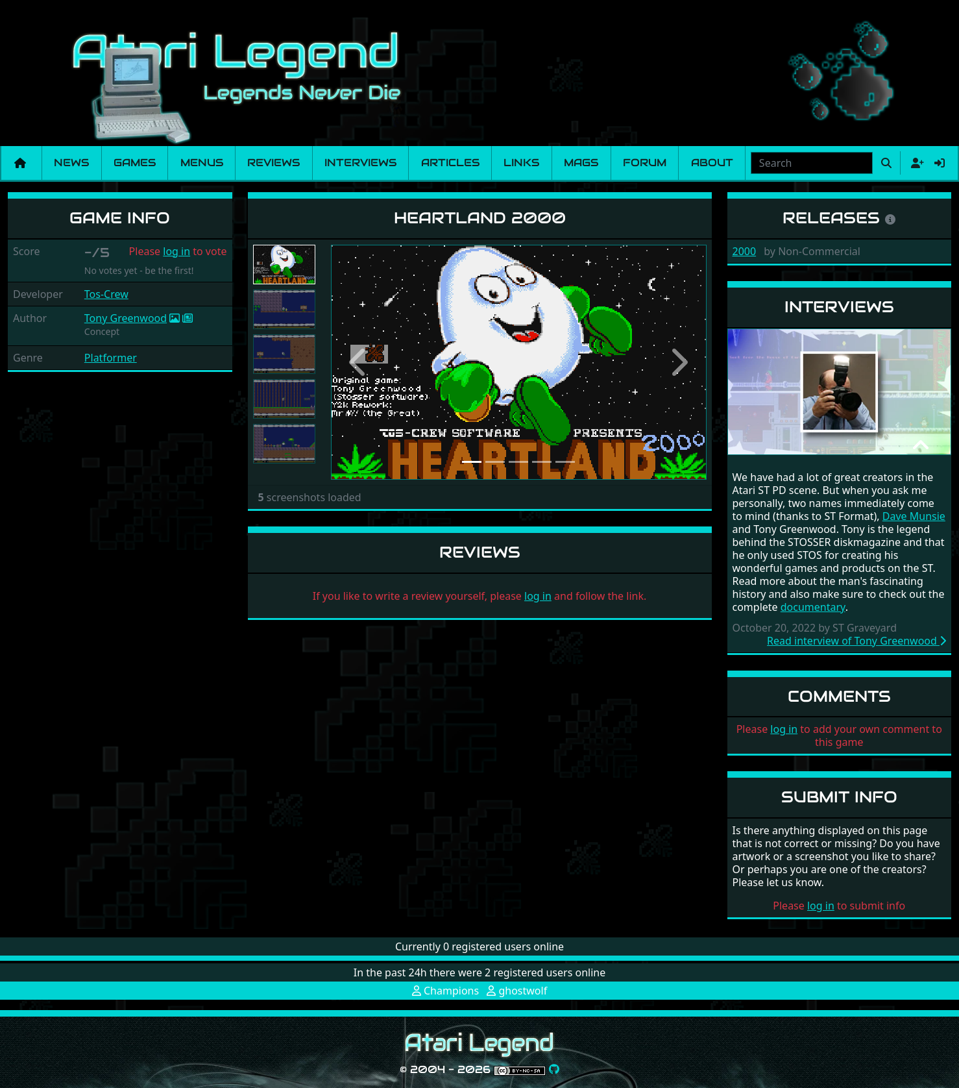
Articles (450, 162)
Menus (201, 162)
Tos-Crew (106, 294)
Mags (581, 162)
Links (521, 162)
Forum (644, 162)
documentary (813, 607)
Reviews (273, 162)
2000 (745, 251)
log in (176, 251)
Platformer (110, 358)
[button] (359, 362)
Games (135, 162)
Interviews (360, 162)
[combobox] (812, 163)
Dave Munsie (913, 516)
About (712, 162)
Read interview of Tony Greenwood (856, 640)
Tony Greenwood (125, 318)
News (71, 162)
